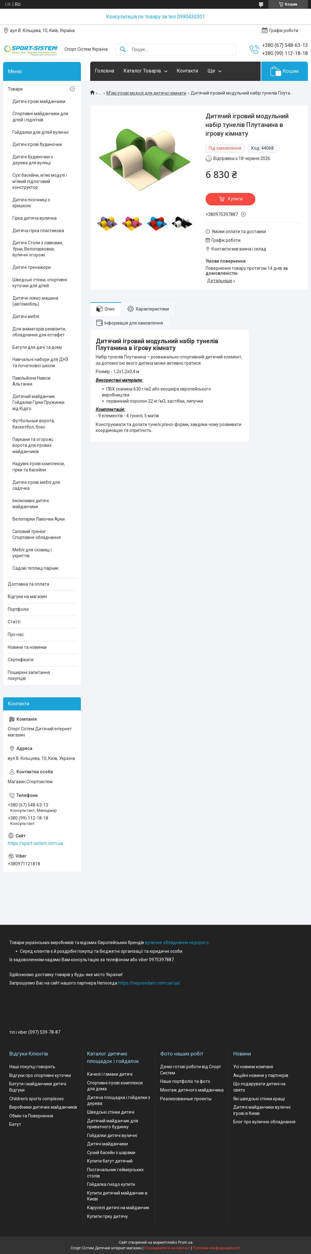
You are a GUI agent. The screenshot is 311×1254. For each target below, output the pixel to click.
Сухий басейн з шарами (111, 1152)
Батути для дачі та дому (37, 347)
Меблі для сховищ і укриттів (32, 553)
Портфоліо (18, 609)
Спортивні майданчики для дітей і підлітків (40, 116)
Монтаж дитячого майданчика (192, 1090)
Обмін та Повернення (31, 1115)
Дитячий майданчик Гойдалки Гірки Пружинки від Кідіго (38, 402)
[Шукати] (122, 49)
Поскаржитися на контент (167, 1248)
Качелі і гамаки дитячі (109, 1074)
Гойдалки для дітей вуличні (40, 132)
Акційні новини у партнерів (260, 1075)
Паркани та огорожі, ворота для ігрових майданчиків (32, 445)
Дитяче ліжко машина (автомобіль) (35, 301)
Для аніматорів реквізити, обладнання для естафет (39, 332)
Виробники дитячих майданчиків (43, 1107)
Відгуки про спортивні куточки (40, 1075)
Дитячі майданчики (107, 1143)
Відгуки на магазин (27, 596)
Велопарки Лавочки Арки (38, 519)
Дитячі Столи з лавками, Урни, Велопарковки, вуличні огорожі (37, 248)
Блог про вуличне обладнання (264, 1121)
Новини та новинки (27, 647)
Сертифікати (21, 659)
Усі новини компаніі (253, 1066)
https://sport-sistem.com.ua (35, 843)
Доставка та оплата (28, 584)
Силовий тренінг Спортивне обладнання (36, 534)
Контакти (187, 71)
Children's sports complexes (36, 1098)
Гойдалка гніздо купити (111, 1184)
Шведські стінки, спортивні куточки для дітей (39, 282)
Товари (15, 89)
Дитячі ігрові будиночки (37, 144)
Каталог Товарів (142, 71)
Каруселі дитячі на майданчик (118, 1207)
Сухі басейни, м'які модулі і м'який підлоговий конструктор (39, 181)
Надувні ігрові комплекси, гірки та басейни (38, 466)
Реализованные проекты (185, 1098)
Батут (15, 1124)
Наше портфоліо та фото (185, 1081)
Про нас (16, 634)
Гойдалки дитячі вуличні (112, 1135)
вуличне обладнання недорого (177, 942)
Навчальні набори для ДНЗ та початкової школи (40, 362)
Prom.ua (185, 1242)
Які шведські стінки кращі (259, 1098)
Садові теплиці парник (35, 568)
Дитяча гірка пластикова (38, 230)
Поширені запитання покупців (29, 675)
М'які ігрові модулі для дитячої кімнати (146, 93)
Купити (235, 198)
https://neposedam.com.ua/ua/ (149, 982)
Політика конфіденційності (216, 1248)
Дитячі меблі (25, 316)
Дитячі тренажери (31, 267)
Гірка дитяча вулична (34, 218)
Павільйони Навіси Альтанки (31, 381)
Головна (104, 71)
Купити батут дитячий (109, 1160)
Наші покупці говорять (32, 1066)
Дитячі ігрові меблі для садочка (36, 485)
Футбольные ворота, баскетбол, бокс (33, 423)
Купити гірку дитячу (107, 1216)
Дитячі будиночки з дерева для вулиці (32, 160)
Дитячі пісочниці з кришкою (31, 202)
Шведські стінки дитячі (110, 1112)
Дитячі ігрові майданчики (38, 101)
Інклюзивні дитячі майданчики (30, 503)
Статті (14, 621)
